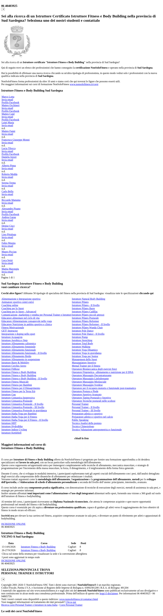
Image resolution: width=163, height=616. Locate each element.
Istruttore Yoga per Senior (85, 356)
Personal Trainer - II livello (85, 407)
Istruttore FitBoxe (10, 369)
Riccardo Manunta (11, 200)
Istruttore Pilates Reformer (85, 321)
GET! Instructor (9, 330)
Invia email (7, 99)
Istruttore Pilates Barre (83, 308)
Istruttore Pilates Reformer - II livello (91, 324)
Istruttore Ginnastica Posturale (16, 401)
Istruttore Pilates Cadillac (85, 311)
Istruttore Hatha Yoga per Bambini (19, 413)
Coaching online (9, 305)
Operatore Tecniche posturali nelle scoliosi (93, 401)
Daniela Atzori (9, 157)
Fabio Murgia (8, 243)
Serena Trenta (9, 182)
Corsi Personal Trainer (71, 605)
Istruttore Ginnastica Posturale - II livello (22, 404)
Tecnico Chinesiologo (83, 426)
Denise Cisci (8, 225)
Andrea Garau (9, 217)
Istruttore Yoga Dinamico (85, 349)
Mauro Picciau (9, 251)
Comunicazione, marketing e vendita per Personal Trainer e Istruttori (36, 314)
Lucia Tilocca (9, 148)
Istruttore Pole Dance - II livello (88, 334)
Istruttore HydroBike (12, 426)
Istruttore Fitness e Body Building (18, 372)
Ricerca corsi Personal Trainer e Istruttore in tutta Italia (29, 605)
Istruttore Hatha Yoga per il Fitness (19, 416)
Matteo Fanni (8, 131)
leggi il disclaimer (109, 593)
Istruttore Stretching (82, 340)
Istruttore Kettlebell (11, 432)
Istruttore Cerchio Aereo (13, 365)
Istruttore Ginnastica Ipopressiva (18, 397)
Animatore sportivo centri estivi (17, 302)
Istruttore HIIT (9, 423)
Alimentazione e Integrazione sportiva (20, 298)
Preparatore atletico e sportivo (87, 413)
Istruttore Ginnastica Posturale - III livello (22, 407)
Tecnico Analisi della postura (86, 423)
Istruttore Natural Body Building (88, 298)
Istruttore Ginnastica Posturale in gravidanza (24, 410)
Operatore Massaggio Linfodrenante (90, 378)
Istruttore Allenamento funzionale (18, 349)
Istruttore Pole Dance (82, 330)
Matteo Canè (8, 114)
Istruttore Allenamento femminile (18, 346)
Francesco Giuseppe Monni (16, 139)
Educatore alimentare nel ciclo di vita (20, 318)
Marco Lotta (8, 96)
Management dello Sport (84, 359)
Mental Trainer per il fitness (86, 365)
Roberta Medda (9, 174)
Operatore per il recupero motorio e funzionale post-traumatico (104, 388)
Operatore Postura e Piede (85, 391)
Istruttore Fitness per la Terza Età (18, 391)
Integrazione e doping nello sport (18, 334)
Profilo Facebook (10, 102)
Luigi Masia (8, 122)
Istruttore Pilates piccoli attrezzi (88, 314)
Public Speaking (80, 420)
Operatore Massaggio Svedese (87, 385)
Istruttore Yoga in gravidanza (86, 353)
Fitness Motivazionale (12, 327)
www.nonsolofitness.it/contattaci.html (78, 599)
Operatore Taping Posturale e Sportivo (91, 397)
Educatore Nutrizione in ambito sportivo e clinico (26, 324)
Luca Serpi (7, 260)
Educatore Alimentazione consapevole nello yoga (26, 321)
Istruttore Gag (8, 394)
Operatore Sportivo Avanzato (86, 394)
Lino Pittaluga (9, 234)
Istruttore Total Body (82, 343)
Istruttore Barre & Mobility (15, 362)
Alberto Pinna (9, 165)
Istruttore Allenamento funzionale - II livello (24, 353)
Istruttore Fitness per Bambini (16, 385)
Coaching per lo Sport (12, 308)
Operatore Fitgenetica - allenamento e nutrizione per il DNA (102, 372)
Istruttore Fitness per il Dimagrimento (20, 388)
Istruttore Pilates (80, 302)
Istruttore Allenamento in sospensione (20, 359)
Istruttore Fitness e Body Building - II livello (24, 378)
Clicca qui (71, 602)
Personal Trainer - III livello (86, 410)
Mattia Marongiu (10, 269)
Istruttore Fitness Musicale (15, 381)
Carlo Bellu (7, 191)
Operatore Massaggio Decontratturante (91, 375)
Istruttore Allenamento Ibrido (16, 356)
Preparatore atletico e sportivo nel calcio (92, 416)
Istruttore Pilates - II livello (85, 305)
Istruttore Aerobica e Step (14, 340)
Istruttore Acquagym (11, 337)
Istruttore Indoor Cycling (14, 429)
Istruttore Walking (81, 346)
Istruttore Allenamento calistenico (18, 343)
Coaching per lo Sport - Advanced (18, 311)
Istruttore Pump (80, 337)
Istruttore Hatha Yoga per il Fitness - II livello (24, 420)
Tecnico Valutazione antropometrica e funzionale (97, 429)
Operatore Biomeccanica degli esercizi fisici (94, 369)
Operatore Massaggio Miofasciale (89, 381)
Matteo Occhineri (10, 105)
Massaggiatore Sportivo (84, 362)
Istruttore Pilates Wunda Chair (87, 327)
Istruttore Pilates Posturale (85, 318)
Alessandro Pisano (11, 208)
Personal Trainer (80, 404)
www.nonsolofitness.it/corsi (84, 84)
